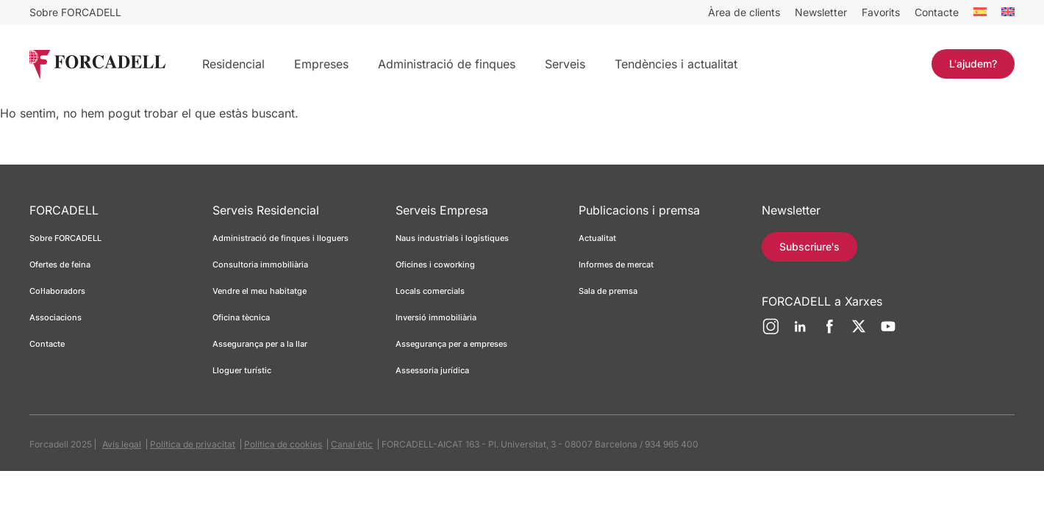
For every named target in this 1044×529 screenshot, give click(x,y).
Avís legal (121, 444)
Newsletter (821, 12)
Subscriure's (809, 246)
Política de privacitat (192, 444)
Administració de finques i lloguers (280, 238)
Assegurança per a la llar (259, 344)
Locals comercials (430, 291)
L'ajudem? (973, 63)
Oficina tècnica (241, 317)
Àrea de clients (744, 12)
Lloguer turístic (241, 370)
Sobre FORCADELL (75, 12)
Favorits (881, 12)
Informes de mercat (616, 264)
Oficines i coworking (435, 264)
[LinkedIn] (800, 332)
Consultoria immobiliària (260, 264)
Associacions (55, 317)
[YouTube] (888, 332)
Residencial (233, 64)
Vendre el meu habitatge (259, 291)
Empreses (321, 64)
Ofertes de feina (59, 264)
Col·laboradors (57, 291)
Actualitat (597, 238)
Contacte (937, 12)
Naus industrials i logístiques (452, 238)
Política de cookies (283, 444)
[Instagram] (770, 332)
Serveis (565, 64)
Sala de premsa (608, 291)
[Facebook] (829, 332)
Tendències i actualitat (676, 64)
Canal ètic (352, 444)
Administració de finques (446, 64)
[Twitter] (859, 332)
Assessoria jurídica (432, 370)
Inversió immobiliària (436, 317)
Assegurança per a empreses (451, 344)
